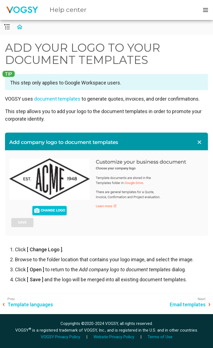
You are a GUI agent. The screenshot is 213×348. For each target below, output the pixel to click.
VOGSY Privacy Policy (60, 336)
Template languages (30, 304)
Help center (68, 10)
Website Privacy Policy (113, 336)
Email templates (188, 304)
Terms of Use (160, 336)
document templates (57, 99)
